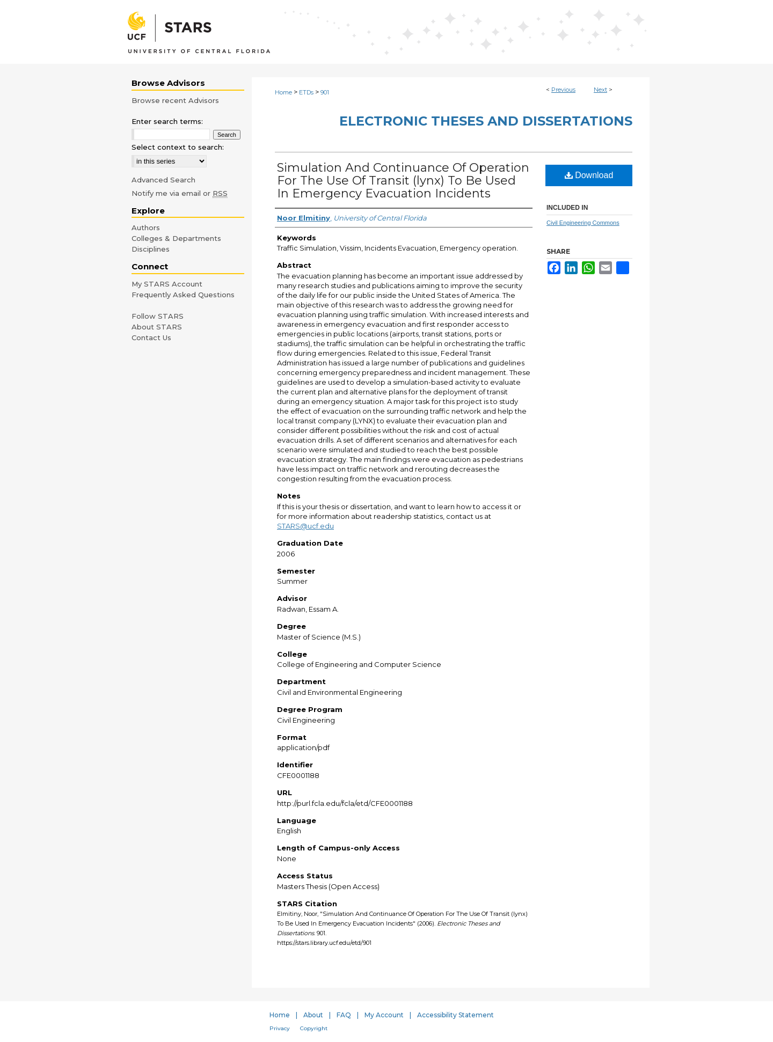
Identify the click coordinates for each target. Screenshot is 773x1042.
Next (600, 89)
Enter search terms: (167, 121)
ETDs (306, 92)
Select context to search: (178, 147)
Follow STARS (158, 316)
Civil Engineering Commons (582, 222)
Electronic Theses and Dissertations (485, 121)
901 (324, 92)
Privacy (279, 1028)
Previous (563, 89)
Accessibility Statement (455, 1015)
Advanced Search (163, 179)
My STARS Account (167, 284)
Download (589, 175)
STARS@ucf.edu (305, 526)
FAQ (344, 1015)
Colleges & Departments (176, 238)
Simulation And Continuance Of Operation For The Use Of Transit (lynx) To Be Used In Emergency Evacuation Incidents (403, 180)
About (313, 1015)
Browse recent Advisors (175, 100)
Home (283, 92)
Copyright (313, 1028)
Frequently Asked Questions (183, 294)
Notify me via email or (180, 193)
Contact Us (151, 337)
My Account (384, 1015)
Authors (146, 227)
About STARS (157, 326)
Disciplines (151, 249)
